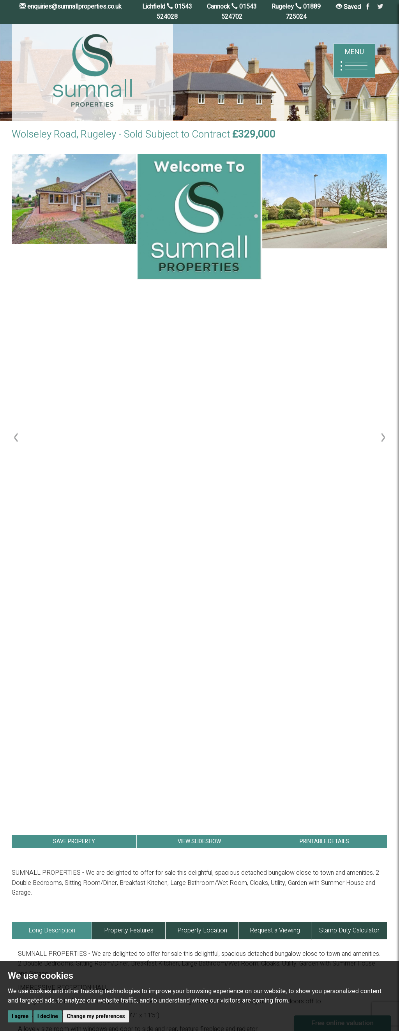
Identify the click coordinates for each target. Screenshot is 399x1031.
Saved (348, 7)
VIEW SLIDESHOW (199, 841)
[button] (17, 630)
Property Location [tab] (202, 930)
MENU (354, 60)
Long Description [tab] (51, 930)
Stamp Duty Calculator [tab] (349, 930)
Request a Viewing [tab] (275, 930)
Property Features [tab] (129, 930)
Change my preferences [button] (96, 1016)
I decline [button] (47, 1016)
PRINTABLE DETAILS (324, 841)
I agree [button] (20, 1016)
